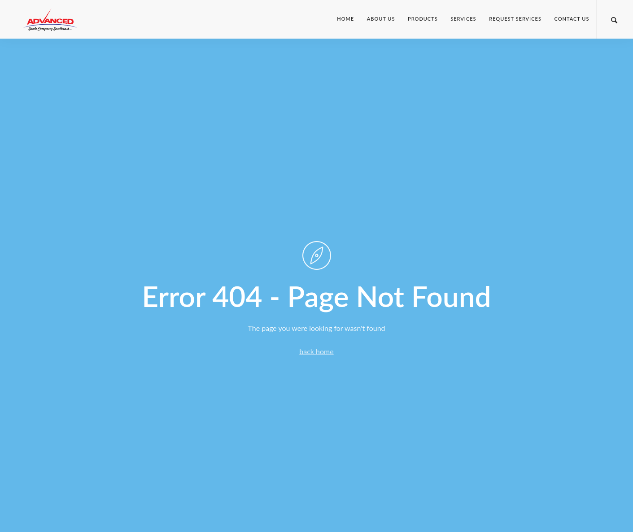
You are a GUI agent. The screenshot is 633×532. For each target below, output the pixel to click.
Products (423, 19)
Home (345, 19)
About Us (381, 19)
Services (463, 19)
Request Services (515, 19)
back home (316, 351)
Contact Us (571, 19)
